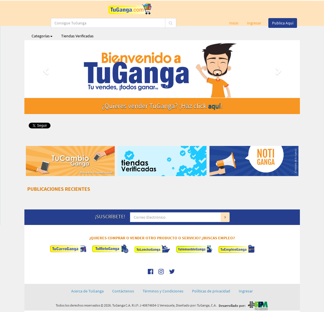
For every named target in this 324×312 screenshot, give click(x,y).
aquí (214, 105)
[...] (153, 9)
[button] (45, 69)
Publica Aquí (282, 23)
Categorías (42, 35)
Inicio (233, 23)
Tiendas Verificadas (77, 35)
